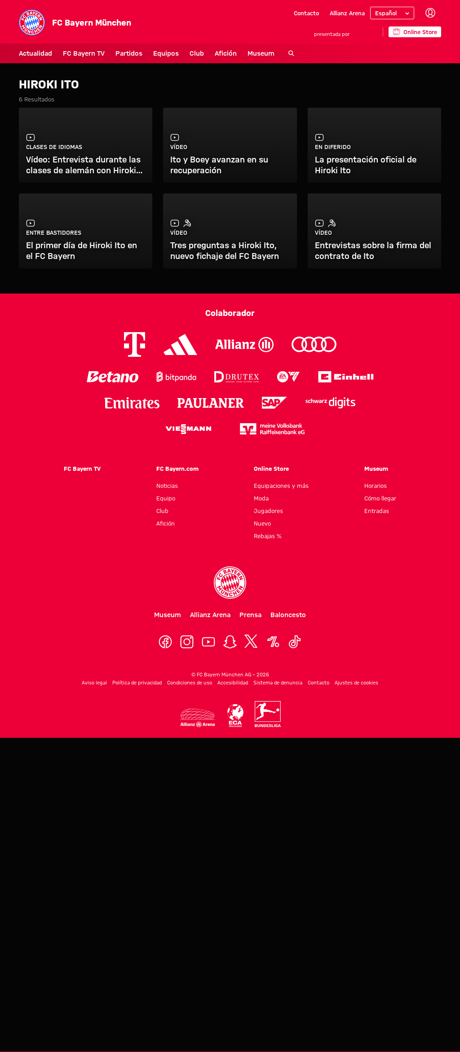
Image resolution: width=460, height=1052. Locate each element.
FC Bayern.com (177, 468)
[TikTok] (295, 642)
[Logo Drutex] (236, 376)
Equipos (166, 53)
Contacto (306, 13)
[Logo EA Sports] (288, 376)
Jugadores (268, 511)
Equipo (165, 498)
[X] (251, 642)
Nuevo (262, 523)
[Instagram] (187, 642)
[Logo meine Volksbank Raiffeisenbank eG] (272, 428)
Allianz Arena (347, 13)
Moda (261, 498)
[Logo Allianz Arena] (197, 718)
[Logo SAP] (274, 403)
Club (197, 53)
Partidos (128, 53)
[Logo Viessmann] (188, 429)
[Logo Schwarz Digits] (330, 402)
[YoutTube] (208, 642)
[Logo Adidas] (180, 344)
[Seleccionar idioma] (392, 13)
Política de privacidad (137, 682)
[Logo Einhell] (346, 376)
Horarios (375, 485)
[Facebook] (165, 642)
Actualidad (35, 53)
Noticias (167, 485)
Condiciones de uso (189, 682)
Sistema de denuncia (277, 682)
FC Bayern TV (84, 53)
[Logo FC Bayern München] (230, 582)
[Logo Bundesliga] (268, 714)
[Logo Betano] (112, 376)
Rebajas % (267, 536)
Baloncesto (288, 614)
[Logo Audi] (314, 344)
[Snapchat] (230, 642)
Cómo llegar (380, 498)
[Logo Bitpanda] (176, 376)
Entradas (376, 511)
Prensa (250, 614)
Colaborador (230, 312)
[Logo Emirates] (131, 402)
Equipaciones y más (281, 485)
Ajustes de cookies (356, 682)
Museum (261, 53)
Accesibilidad (232, 682)
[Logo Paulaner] (210, 403)
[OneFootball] (273, 642)
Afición (226, 53)
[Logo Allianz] (244, 344)
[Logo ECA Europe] (235, 715)
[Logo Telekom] (135, 344)
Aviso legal (94, 682)
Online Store (271, 468)
